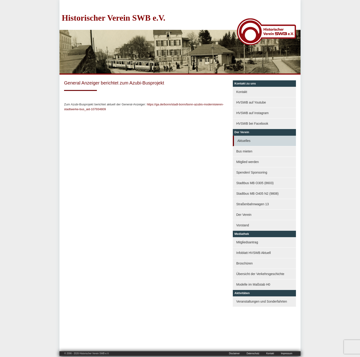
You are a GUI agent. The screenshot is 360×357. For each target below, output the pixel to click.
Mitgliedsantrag (247, 242)
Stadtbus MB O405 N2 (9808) (257, 193)
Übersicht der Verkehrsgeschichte (260, 274)
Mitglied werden (247, 162)
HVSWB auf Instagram (252, 113)
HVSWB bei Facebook (252, 123)
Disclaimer (234, 353)
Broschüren (244, 263)
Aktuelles (243, 141)
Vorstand (242, 225)
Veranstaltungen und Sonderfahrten (261, 301)
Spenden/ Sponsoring (251, 172)
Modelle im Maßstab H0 (253, 284)
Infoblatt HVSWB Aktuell (253, 253)
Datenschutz (253, 353)
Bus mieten (244, 151)
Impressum (286, 353)
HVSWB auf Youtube (251, 102)
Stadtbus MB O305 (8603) (255, 183)
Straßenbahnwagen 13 (252, 204)
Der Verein (243, 214)
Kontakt (241, 92)
